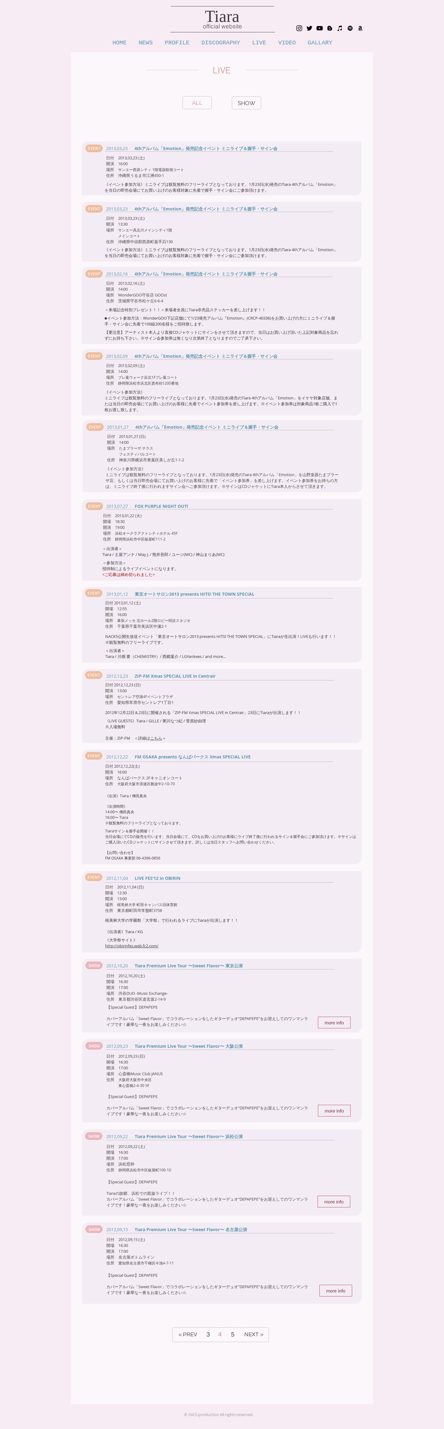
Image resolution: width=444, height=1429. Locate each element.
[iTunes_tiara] (340, 28)
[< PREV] (188, 1334)
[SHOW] (246, 103)
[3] (208, 1334)
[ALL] (197, 103)
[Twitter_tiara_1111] (309, 28)
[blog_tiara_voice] (330, 28)
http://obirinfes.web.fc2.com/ (131, 946)
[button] (94, 148)
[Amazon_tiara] (360, 28)
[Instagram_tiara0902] (299, 28)
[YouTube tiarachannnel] (319, 28)
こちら (156, 738)
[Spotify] (350, 28)
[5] (233, 1334)
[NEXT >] (254, 1334)
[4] (220, 1334)
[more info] (334, 1022)
